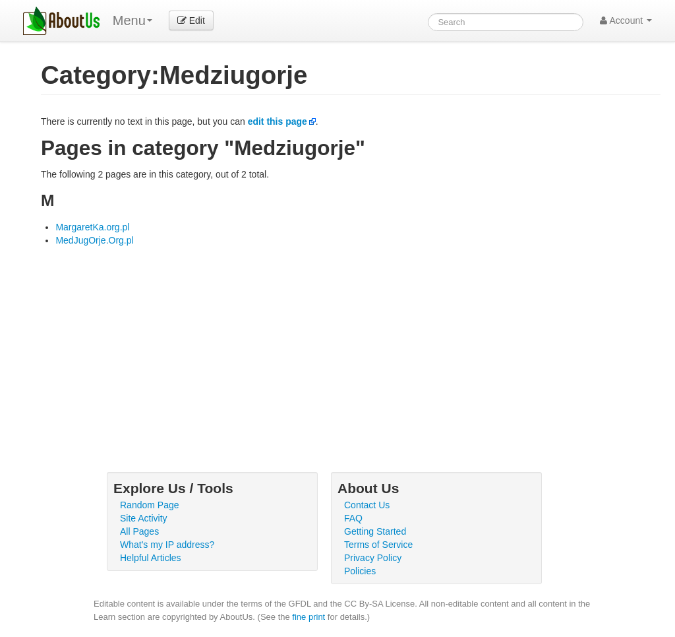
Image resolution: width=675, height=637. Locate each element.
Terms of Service (378, 544)
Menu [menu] (132, 20)
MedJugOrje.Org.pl (94, 240)
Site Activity (143, 518)
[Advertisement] (350, 345)
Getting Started (375, 531)
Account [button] (626, 20)
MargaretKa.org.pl (92, 227)
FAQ (353, 518)
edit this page (277, 121)
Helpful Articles (150, 558)
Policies (360, 571)
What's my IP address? (167, 544)
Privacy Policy (372, 558)
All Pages (139, 531)
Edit (191, 20)
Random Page (149, 505)
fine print (308, 617)
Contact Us (367, 505)
